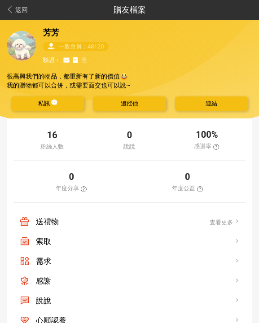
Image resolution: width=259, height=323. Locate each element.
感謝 (43, 280)
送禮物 (47, 221)
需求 (43, 261)
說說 (43, 300)
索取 (43, 241)
